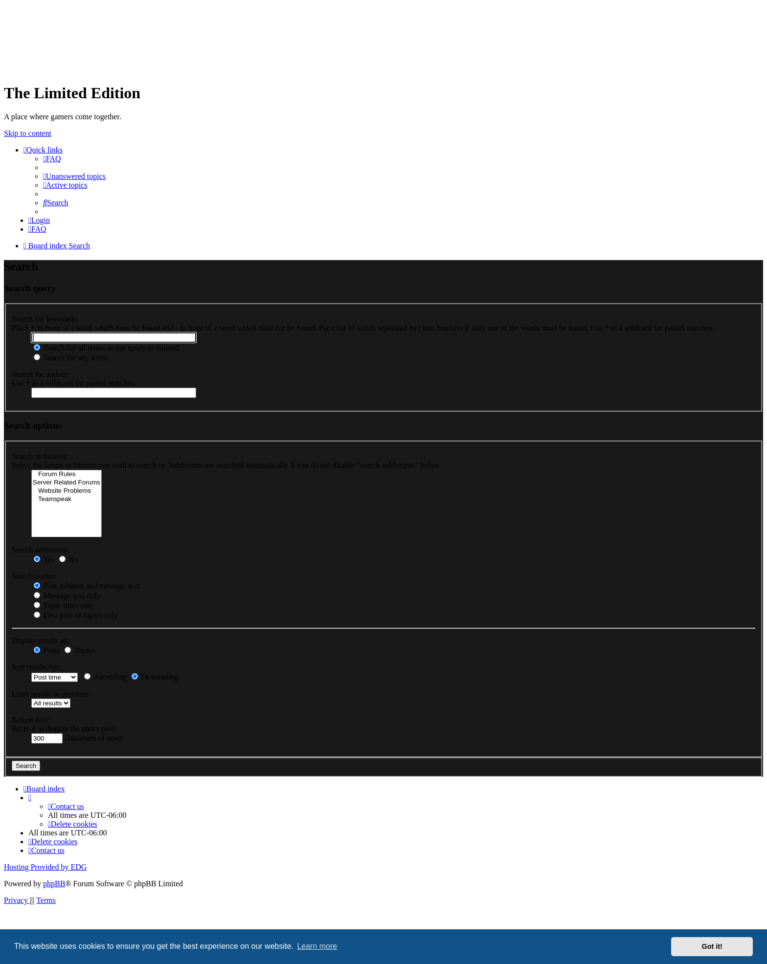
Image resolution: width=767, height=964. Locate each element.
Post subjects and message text (86, 586)
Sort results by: (35, 667)
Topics (80, 650)
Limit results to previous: (51, 694)
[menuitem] (52, 158)
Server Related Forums (66, 483)
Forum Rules (66, 474)
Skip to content (27, 133)
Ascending (105, 677)
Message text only (67, 596)
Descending (155, 677)
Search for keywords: (45, 319)
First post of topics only (76, 615)
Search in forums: (40, 456)
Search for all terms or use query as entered (106, 348)
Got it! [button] (712, 946)
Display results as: (40, 640)
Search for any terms (71, 357)
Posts (47, 650)
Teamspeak (66, 499)
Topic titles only (64, 605)
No (69, 559)
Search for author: (40, 374)
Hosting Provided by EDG (45, 867)
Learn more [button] (317, 946)
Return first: (31, 720)
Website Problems (66, 491)
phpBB (54, 883)
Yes (44, 559)
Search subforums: (41, 550)
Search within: (34, 576)
